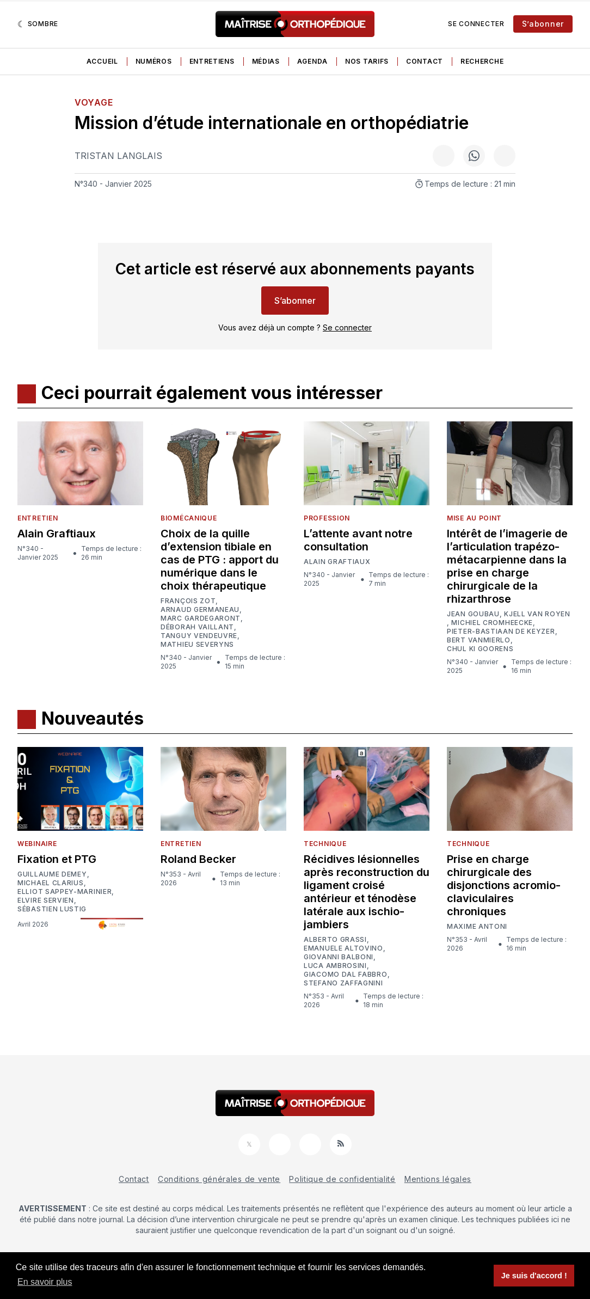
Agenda (312, 61)
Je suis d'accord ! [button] (534, 1275)
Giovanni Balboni (338, 957)
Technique (325, 844)
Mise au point (474, 518)
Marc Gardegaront (201, 618)
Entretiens (212, 61)
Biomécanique (189, 518)
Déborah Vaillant (197, 627)
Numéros (154, 61)
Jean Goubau (473, 614)
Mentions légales (437, 1179)
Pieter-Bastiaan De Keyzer (501, 631)
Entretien (37, 518)
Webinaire (37, 844)
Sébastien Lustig (52, 909)
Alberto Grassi (335, 939)
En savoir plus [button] (44, 1281)
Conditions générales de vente (219, 1179)
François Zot (188, 601)
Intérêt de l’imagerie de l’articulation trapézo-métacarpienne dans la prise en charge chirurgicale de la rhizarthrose (507, 566)
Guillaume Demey (52, 874)
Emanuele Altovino (343, 948)
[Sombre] (37, 24)
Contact (424, 61)
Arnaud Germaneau (200, 609)
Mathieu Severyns (197, 644)
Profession (327, 518)
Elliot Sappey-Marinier (64, 891)
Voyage (94, 102)
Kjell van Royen (537, 614)
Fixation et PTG (56, 859)
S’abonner (543, 23)
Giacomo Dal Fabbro (346, 974)
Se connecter (476, 24)
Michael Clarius (50, 883)
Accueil (102, 61)
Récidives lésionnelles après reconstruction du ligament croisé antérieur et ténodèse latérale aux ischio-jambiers (366, 892)
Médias (266, 61)
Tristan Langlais (118, 155)
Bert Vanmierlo (479, 640)
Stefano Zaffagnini (343, 983)
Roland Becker (198, 859)
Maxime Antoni (477, 926)
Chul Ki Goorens (480, 649)
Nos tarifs (367, 61)
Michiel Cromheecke (492, 622)
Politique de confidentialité (342, 1179)
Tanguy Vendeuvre (199, 636)
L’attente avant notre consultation (358, 540)
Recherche (481, 61)
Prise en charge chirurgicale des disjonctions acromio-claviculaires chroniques (504, 885)
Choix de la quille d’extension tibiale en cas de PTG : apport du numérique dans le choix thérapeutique (220, 559)
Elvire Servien (45, 900)
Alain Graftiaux (56, 533)
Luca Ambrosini (335, 965)
